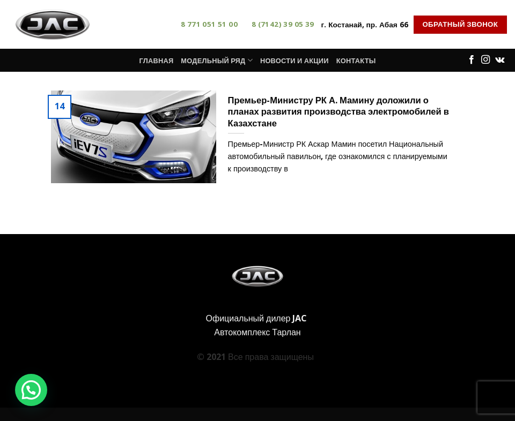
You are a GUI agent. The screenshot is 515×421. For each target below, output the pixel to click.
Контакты (356, 60)
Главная (156, 60)
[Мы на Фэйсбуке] (471, 60)
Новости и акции (294, 60)
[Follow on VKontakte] (499, 60)
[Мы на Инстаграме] (485, 60)
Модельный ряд (217, 60)
